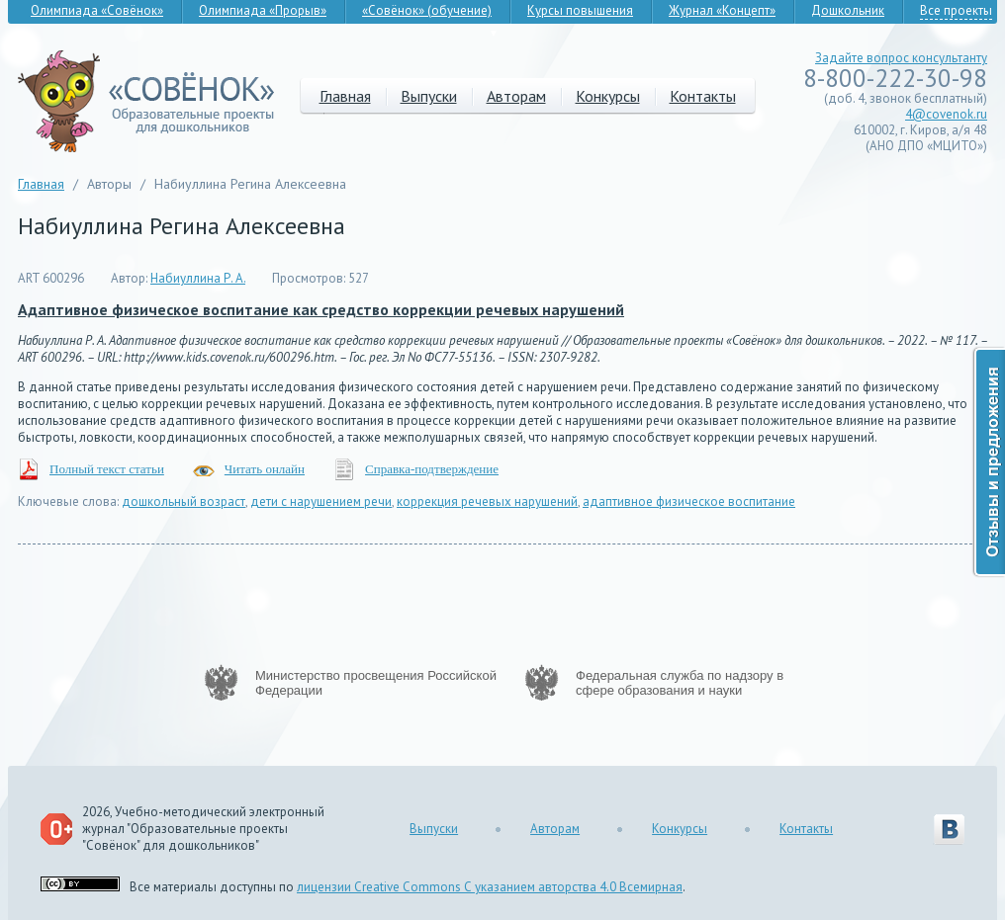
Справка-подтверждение (432, 468)
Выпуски (429, 96)
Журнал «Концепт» (722, 10)
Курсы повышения (580, 10)
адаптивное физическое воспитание (689, 501)
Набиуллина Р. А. (197, 278)
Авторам (516, 96)
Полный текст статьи (106, 468)
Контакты (703, 96)
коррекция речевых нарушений (487, 501)
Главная (345, 96)
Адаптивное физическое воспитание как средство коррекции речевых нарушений (321, 309)
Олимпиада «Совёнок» (97, 10)
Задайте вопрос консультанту (901, 57)
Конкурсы (608, 96)
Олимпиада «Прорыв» (262, 10)
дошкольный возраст (183, 501)
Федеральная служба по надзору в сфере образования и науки (679, 683)
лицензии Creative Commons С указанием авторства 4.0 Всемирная (490, 886)
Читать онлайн (265, 468)
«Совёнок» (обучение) (427, 10)
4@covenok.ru (946, 114)
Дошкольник (847, 10)
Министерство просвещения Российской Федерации (376, 683)
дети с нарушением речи (321, 501)
